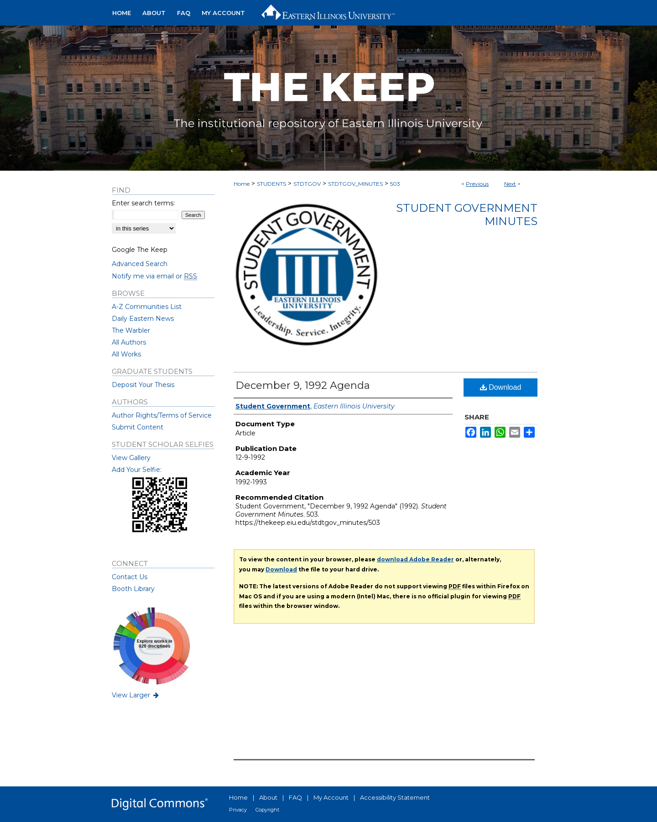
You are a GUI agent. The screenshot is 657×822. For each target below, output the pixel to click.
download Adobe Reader (415, 559)
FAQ (295, 797)
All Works (126, 354)
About (268, 797)
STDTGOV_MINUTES (355, 183)
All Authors (129, 342)
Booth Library (133, 589)
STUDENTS (271, 183)
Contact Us (129, 577)
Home (242, 183)
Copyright (267, 809)
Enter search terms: (143, 203)
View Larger (136, 695)
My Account (331, 797)
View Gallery (131, 458)
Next (510, 183)
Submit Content (137, 427)
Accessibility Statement (395, 797)
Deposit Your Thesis (143, 385)
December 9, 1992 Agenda (302, 385)
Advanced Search (139, 264)
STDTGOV (307, 183)
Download (500, 387)
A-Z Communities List (147, 307)
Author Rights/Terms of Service (162, 415)
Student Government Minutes (466, 214)
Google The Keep (139, 250)
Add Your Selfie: (137, 470)
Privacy (238, 809)
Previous (477, 183)
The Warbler (131, 330)
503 (395, 183)
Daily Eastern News (143, 318)
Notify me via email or (154, 276)
